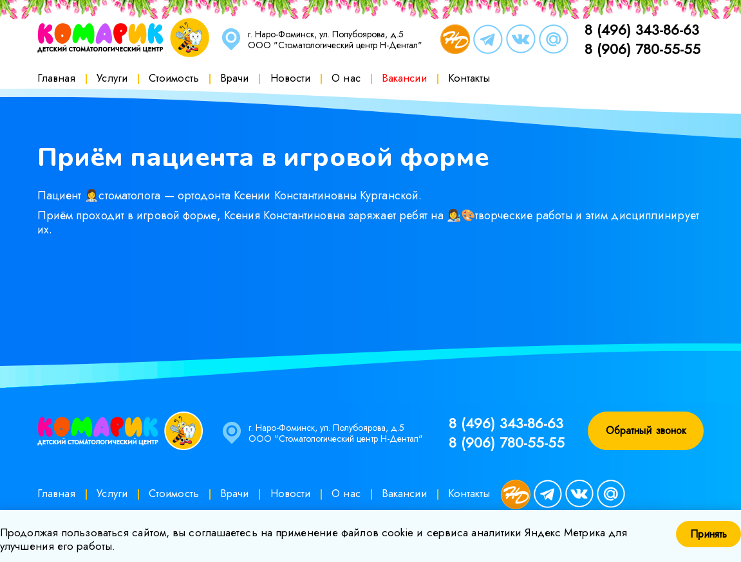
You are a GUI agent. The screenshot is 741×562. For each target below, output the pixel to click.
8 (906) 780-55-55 (642, 49)
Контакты (469, 78)
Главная (56, 78)
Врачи (234, 78)
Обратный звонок (646, 430)
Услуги (112, 78)
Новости (290, 78)
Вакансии (404, 78)
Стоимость (174, 78)
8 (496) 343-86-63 (642, 29)
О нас (346, 78)
